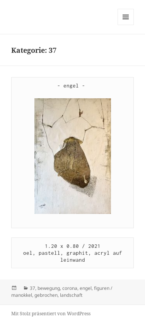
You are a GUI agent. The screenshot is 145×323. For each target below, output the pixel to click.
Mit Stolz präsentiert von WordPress (50, 313)
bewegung (49, 288)
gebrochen (46, 295)
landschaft (71, 295)
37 (32, 288)
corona (69, 288)
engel (86, 288)
